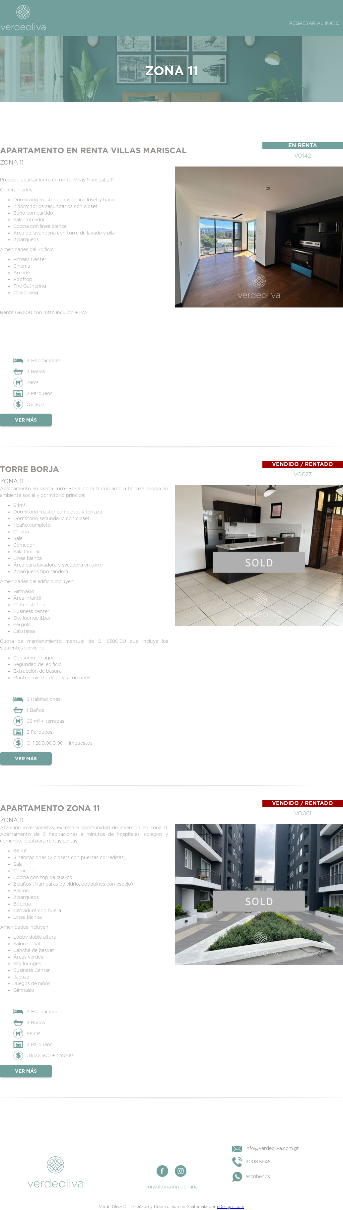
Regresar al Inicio (314, 23)
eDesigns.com (230, 1206)
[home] (23, 17)
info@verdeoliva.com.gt (272, 1148)
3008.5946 (258, 1161)
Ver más (26, 419)
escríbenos (257, 1176)
